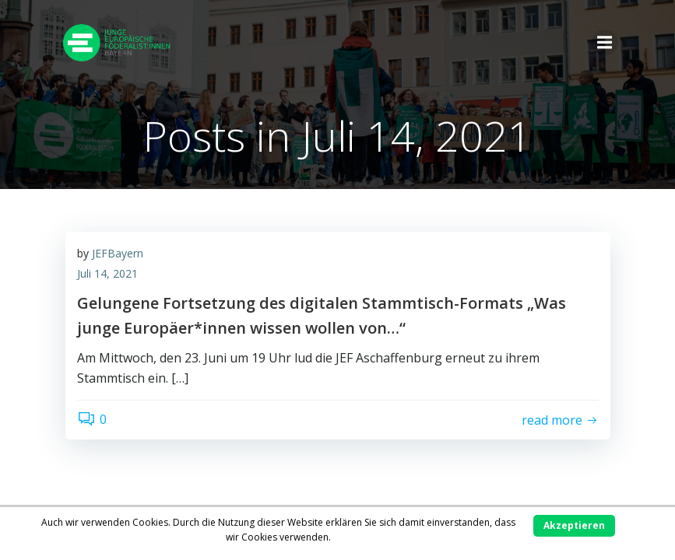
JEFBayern (117, 253)
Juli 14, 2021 (107, 273)
